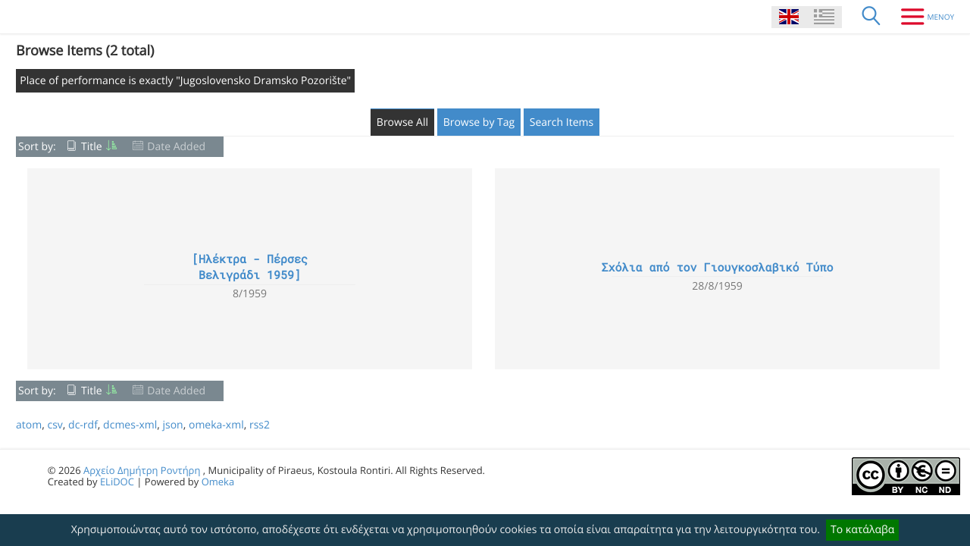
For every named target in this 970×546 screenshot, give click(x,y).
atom (29, 425)
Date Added (176, 147)
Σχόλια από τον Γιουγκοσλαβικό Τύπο (717, 267)
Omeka (218, 481)
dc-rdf (83, 425)
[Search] (871, 17)
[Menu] (922, 17)
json (172, 425)
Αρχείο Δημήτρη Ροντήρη (141, 470)
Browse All (402, 122)
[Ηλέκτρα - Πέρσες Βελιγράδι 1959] (250, 267)
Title (91, 147)
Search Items (561, 122)
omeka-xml (216, 425)
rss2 (259, 425)
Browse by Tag (479, 122)
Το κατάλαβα (862, 529)
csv (54, 425)
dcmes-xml (130, 425)
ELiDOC (117, 481)
